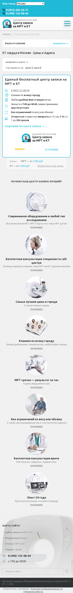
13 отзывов (51, 149)
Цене (29, 68)
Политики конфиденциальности (46, 589)
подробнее (36, 227)
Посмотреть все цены (50, 165)
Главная (6, 34)
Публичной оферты (33, 591)
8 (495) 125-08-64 (20, 90)
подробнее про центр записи (24, 126)
